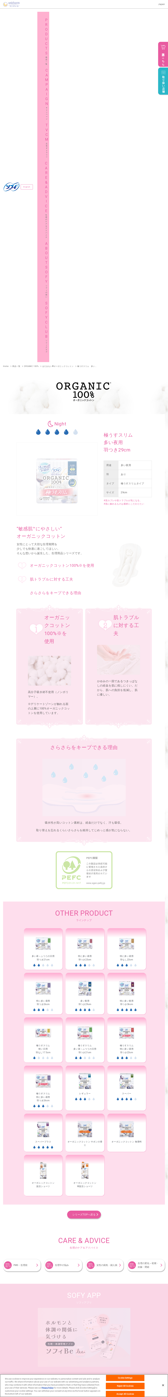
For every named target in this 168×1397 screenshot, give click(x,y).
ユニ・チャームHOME (23, 1367)
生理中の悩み (62, 933)
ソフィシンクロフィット (14, 1147)
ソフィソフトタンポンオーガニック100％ (21, 1163)
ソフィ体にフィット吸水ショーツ (18, 1215)
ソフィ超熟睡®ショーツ (55, 1131)
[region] (84, 1385)
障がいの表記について (145, 1367)
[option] (43, 616)
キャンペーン (56, 1309)
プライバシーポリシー (83, 1367)
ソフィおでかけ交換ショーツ (16, 1131)
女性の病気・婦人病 (106, 933)
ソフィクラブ (56, 1317)
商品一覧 (13, 1309)
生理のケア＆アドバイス (142, 1309)
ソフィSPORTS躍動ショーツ (69, 1195)
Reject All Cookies (125, 1386)
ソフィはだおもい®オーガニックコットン (21, 1111)
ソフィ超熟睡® (10, 1115)
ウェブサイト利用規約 (61, 1367)
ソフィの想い (15, 1317)
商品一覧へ (152, 1092)
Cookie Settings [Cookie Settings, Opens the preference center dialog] (125, 1378)
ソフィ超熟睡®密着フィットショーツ (115, 1195)
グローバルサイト (139, 1317)
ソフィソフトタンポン (66, 1163)
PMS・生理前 (20, 933)
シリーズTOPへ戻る (84, 882)
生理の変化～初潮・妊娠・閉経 (148, 933)
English (26, 21)
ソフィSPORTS (97, 1111)
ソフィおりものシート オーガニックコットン (23, 1231)
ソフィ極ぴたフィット (13, 1200)
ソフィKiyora (65, 1231)
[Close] (163, 1385)
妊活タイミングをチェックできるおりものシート (25, 1247)
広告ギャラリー (97, 1309)
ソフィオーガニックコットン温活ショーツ (22, 1195)
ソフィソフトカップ (12, 1179)
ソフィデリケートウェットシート (18, 1263)
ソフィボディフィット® (131, 1111)
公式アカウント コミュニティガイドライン (114, 1367)
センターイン (39, 1115)
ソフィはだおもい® (65, 1111)
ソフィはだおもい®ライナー (100, 1231)
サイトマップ (96, 1317)
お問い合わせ (41, 1367)
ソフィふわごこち (137, 1231)
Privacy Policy (47, 1388)
